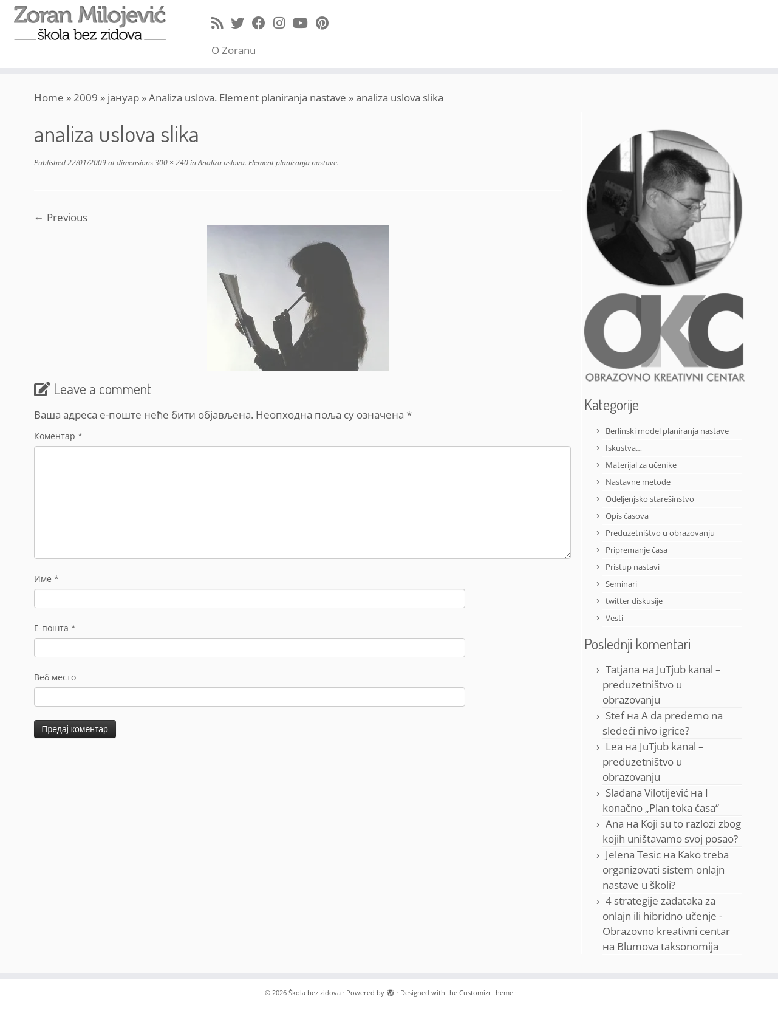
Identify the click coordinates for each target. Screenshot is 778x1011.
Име (46, 578)
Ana (615, 824)
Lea (614, 746)
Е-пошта (55, 628)
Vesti (614, 617)
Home (49, 98)
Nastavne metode (638, 481)
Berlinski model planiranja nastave (667, 430)
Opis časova (627, 515)
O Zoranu (233, 50)
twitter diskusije (634, 600)
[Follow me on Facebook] (262, 22)
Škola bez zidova (314, 992)
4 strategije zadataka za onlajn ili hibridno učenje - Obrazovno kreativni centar (666, 916)
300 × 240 (170, 162)
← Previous (60, 217)
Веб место (55, 677)
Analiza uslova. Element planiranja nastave (247, 98)
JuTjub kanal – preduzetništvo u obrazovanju (661, 684)
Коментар (58, 436)
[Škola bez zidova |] (90, 23)
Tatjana (623, 669)
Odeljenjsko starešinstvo (650, 498)
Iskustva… (624, 447)
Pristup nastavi (633, 566)
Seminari (621, 583)
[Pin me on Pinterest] (326, 22)
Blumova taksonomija (667, 946)
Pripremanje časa (636, 549)
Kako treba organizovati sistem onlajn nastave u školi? (665, 870)
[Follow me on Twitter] (241, 22)
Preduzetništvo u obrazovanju (660, 532)
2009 (85, 98)
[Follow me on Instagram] (283, 22)
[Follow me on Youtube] (304, 22)
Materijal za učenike (641, 464)
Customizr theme (486, 992)
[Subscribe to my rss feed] (221, 22)
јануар (123, 98)
